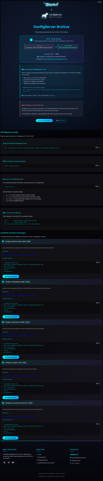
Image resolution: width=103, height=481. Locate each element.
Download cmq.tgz (11, 357)
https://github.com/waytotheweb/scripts (55, 59)
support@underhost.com (78, 457)
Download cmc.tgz (11, 276)
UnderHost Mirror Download (45, 462)
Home (38, 454)
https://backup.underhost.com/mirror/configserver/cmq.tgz (19, 335)
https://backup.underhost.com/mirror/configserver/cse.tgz (19, 375)
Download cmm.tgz (11, 316)
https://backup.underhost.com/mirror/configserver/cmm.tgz (19, 295)
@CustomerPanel (42, 459)
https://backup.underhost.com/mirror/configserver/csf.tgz (18, 416)
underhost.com (75, 460)
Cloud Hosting (41, 457)
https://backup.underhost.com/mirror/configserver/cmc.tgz (19, 254)
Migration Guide (61, 120)
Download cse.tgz (10, 397)
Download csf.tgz (10, 437)
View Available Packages (44, 120)
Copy (97, 147)
